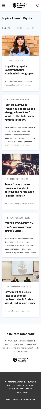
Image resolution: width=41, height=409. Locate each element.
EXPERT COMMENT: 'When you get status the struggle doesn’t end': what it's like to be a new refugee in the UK (20, 112)
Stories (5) (6, 28)
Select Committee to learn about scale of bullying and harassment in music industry (19, 190)
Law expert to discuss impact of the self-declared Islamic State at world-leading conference (20, 297)
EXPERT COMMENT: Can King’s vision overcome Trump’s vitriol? (19, 227)
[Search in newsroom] (38, 5)
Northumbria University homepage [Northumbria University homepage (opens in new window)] (20, 399)
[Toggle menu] (3, 5)
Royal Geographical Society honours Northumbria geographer (20, 69)
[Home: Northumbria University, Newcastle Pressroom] (20, 5)
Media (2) (18, 28)
